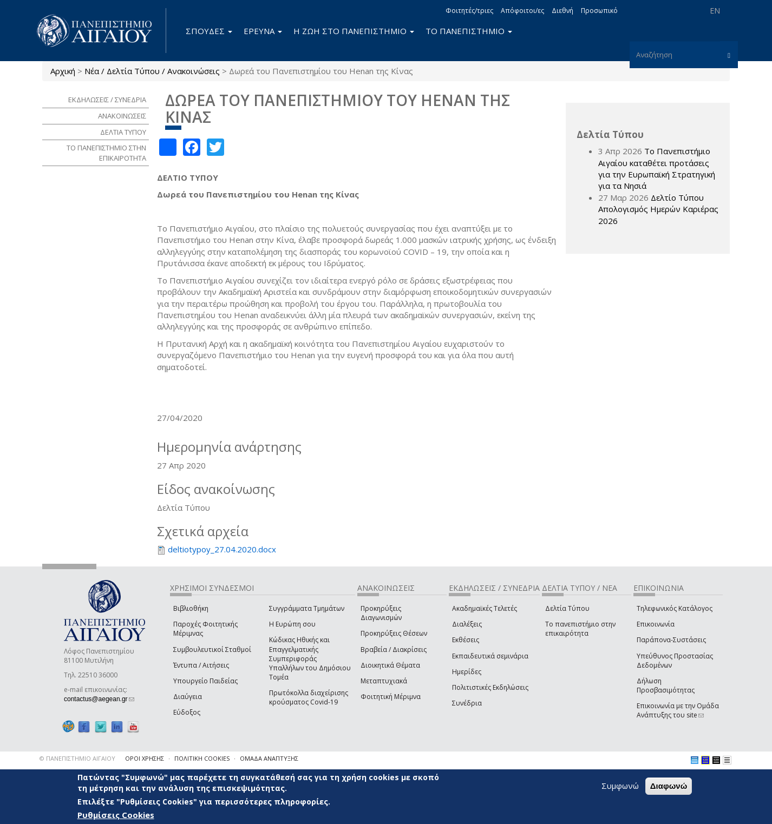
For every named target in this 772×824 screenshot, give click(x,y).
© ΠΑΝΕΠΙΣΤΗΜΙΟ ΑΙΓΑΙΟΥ (77, 758)
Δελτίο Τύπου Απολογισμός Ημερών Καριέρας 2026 (658, 209)
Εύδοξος (186, 712)
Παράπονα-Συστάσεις (671, 639)
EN (715, 10)
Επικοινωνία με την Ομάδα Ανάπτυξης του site (678, 710)
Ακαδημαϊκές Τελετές (484, 608)
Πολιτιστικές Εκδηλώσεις (490, 687)
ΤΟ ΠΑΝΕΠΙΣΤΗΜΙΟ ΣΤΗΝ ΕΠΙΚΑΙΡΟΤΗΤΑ (106, 153)
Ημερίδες (466, 671)
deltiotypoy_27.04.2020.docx (222, 549)
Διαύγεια (187, 696)
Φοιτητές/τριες (469, 10)
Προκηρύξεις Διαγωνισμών (381, 613)
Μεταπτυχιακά (384, 680)
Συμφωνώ (620, 785)
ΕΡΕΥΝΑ (263, 30)
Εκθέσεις (465, 639)
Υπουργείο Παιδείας (205, 680)
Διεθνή (562, 10)
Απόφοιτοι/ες (522, 10)
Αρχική (62, 70)
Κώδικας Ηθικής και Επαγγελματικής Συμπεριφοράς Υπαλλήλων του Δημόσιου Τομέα (310, 658)
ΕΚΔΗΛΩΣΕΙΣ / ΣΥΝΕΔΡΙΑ (107, 99)
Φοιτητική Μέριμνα (391, 696)
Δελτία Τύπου (567, 608)
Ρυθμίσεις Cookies (115, 814)
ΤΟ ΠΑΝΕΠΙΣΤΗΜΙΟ (469, 30)
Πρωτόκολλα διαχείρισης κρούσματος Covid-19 (308, 697)
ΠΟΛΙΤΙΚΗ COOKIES (202, 758)
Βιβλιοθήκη (190, 608)
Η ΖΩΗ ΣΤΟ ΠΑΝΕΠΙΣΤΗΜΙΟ (353, 30)
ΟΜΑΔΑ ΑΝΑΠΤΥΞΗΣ (269, 758)
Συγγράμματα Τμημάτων (306, 608)
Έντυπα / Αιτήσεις (201, 665)
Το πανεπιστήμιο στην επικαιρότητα (580, 628)
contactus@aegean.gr (99, 699)
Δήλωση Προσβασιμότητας (666, 685)
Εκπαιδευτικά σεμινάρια (490, 656)
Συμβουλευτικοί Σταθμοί (212, 649)
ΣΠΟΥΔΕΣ (209, 30)
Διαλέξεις (467, 624)
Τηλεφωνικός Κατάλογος (674, 608)
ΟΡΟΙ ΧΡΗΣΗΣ (144, 758)
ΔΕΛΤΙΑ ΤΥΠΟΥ (123, 132)
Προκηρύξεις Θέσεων (394, 633)
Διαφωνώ (669, 785)
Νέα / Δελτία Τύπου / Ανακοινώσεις (152, 70)
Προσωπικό (599, 10)
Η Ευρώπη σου (292, 624)
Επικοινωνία (656, 624)
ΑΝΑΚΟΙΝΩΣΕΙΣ (122, 116)
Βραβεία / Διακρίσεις (394, 649)
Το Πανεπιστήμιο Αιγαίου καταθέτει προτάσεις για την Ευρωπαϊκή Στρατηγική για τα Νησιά (656, 168)
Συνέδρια (467, 703)
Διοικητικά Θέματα (390, 665)
